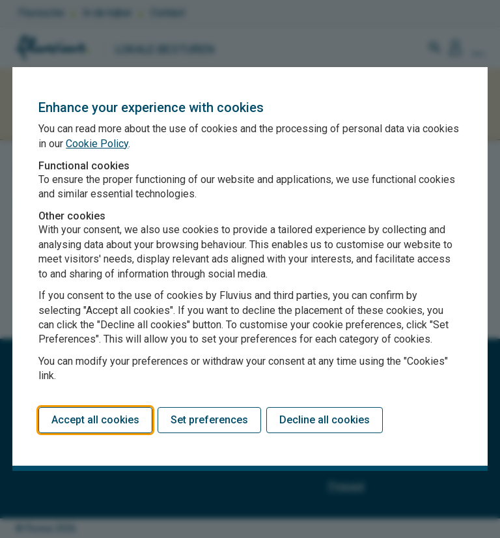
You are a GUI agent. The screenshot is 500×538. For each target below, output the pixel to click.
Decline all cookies (324, 420)
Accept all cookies (95, 420)
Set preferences (209, 420)
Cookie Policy (97, 143)
